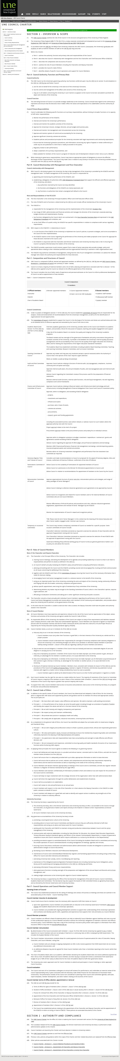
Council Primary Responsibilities (12, 42)
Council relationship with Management (13, 48)
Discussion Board (69, 14)
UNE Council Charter (40, 38)
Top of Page (113, 1014)
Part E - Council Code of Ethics (10, 66)
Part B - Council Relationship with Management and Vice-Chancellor (14, 45)
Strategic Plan (97, 209)
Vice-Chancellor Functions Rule (87, 217)
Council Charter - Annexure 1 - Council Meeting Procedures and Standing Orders (59, 1044)
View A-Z (35, 14)
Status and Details (17, 21)
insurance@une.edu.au (59, 924)
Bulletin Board (54, 14)
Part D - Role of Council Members (11, 57)
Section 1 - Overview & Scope (9, 31)
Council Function (8, 40)
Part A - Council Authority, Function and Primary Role (12, 35)
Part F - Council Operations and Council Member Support (12, 71)
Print (61, 21)
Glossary (82, 14)
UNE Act (45, 43)
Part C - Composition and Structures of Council (14, 53)
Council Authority (8, 37)
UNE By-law (80, 43)
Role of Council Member (10, 63)
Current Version (6, 21)
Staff (104, 14)
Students (96, 14)
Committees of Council (90, 313)
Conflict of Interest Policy (61, 668)
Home (22, 15)
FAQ (88, 14)
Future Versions (54, 21)
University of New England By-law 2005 (64, 43)
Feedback (67, 21)
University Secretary (9, 68)
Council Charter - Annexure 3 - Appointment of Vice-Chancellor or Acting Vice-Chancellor (61, 1050)
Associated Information (30, 21)
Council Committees (9, 55)
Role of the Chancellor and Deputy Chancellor (12, 60)
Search (43, 14)
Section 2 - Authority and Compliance (11, 74)
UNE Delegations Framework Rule (73, 180)
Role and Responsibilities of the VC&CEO (14, 50)
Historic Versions (43, 21)
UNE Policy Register (6, 18)
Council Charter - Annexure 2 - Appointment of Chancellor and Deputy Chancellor (59, 1047)
